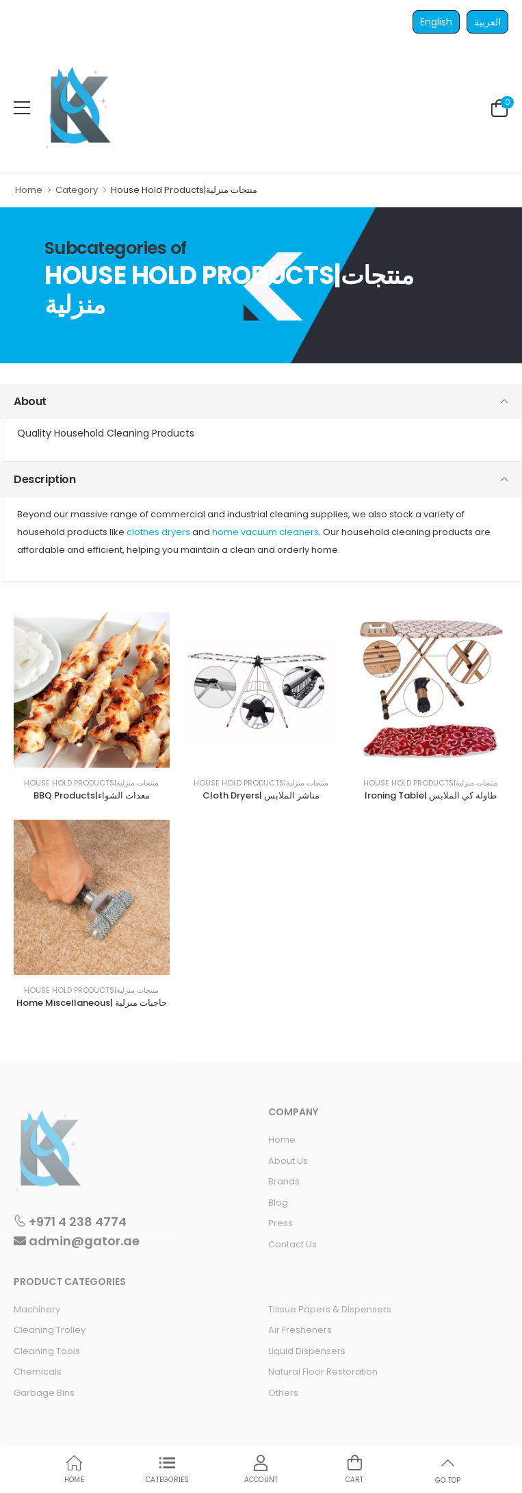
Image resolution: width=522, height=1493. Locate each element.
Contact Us (292, 1244)
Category (76, 189)
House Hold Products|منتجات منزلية (91, 783)
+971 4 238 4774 (70, 1221)
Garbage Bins (44, 1392)
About (30, 401)
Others (283, 1392)
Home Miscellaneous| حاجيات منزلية (91, 1002)
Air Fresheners (300, 1329)
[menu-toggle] (22, 108)
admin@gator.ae (77, 1240)
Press (280, 1223)
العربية (487, 22)
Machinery (37, 1309)
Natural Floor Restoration (323, 1371)
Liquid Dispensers (306, 1351)
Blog (278, 1202)
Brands (284, 1181)
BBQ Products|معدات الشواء (92, 795)
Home (28, 189)
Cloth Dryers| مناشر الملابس (261, 795)
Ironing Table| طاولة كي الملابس (431, 795)
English (436, 22)
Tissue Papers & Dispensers (329, 1309)
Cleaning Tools (47, 1351)
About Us (288, 1160)
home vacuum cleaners (265, 531)
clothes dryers (158, 531)
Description (45, 479)
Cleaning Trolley (50, 1329)
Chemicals (38, 1371)
